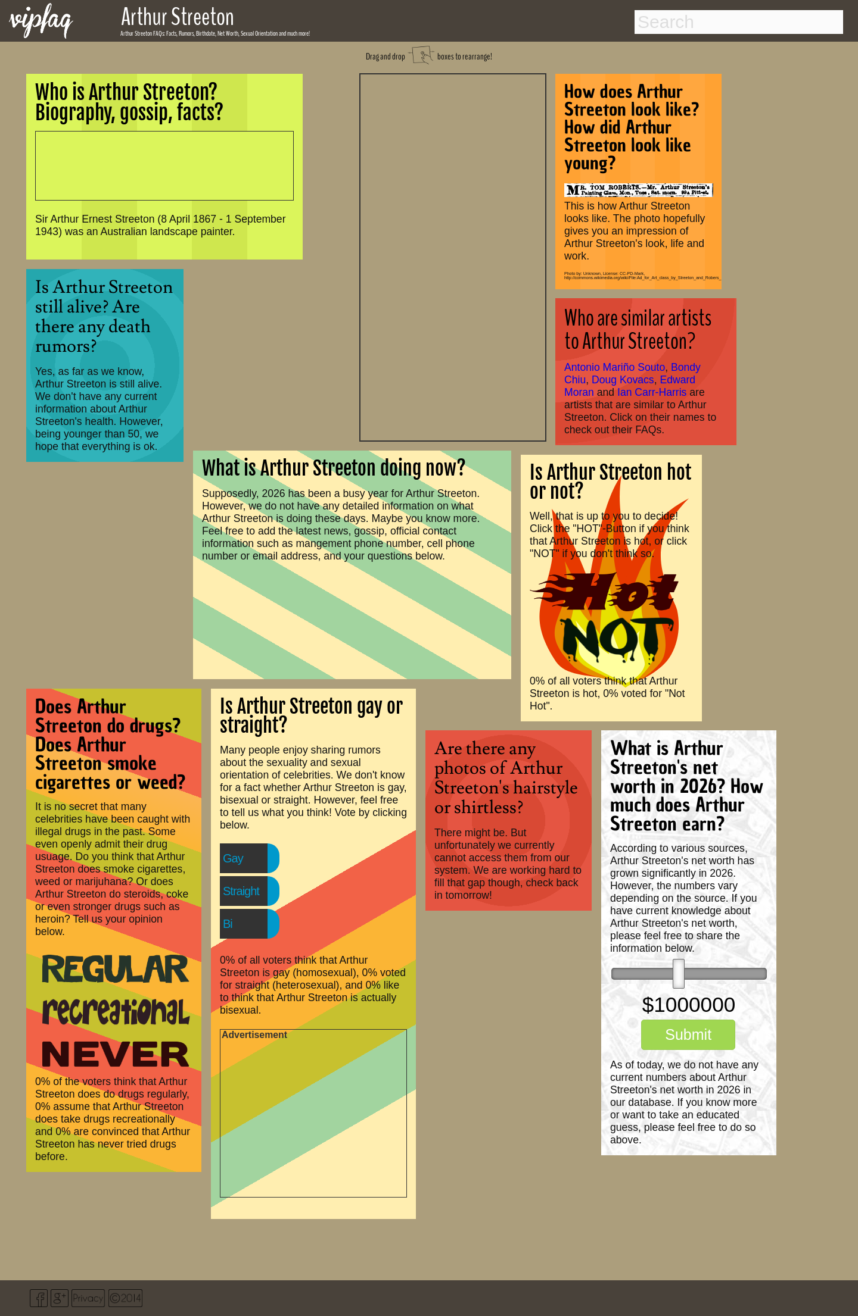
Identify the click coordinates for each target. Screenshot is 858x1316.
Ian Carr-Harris (651, 392)
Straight (241, 891)
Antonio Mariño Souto (614, 367)
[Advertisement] (452, 256)
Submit (688, 1034)
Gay (233, 858)
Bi (227, 923)
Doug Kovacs (623, 380)
